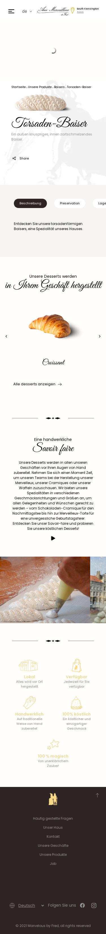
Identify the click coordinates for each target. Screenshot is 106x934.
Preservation (70, 203)
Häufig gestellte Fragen (53, 818)
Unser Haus (53, 827)
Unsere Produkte (53, 854)
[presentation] (6, 336)
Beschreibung (30, 203)
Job (53, 863)
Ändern (80, 12)
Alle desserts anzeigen (37, 384)
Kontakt (53, 836)
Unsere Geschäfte (53, 845)
